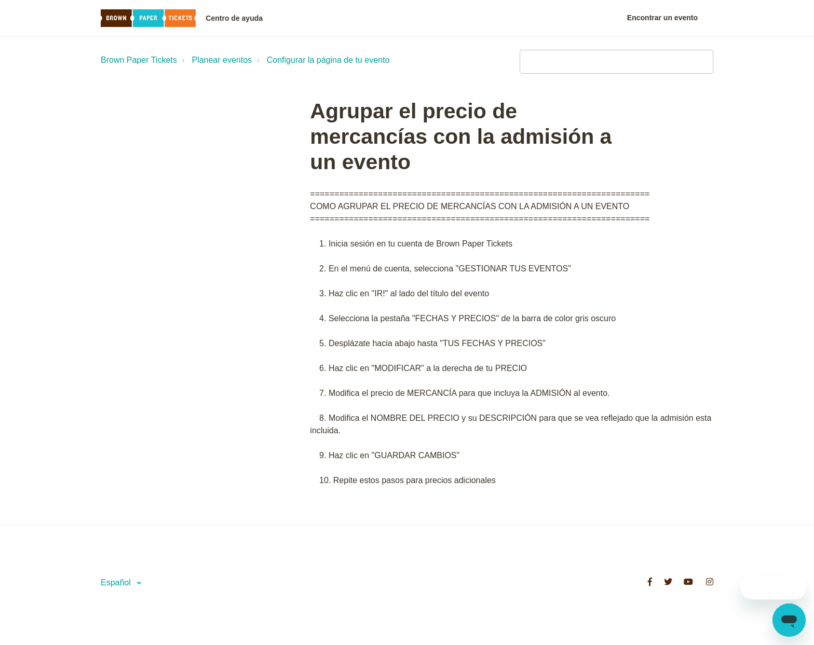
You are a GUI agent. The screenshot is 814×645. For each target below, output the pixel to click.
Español (117, 582)
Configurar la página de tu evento (328, 60)
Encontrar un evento (662, 17)
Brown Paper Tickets (139, 60)
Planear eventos (222, 60)
